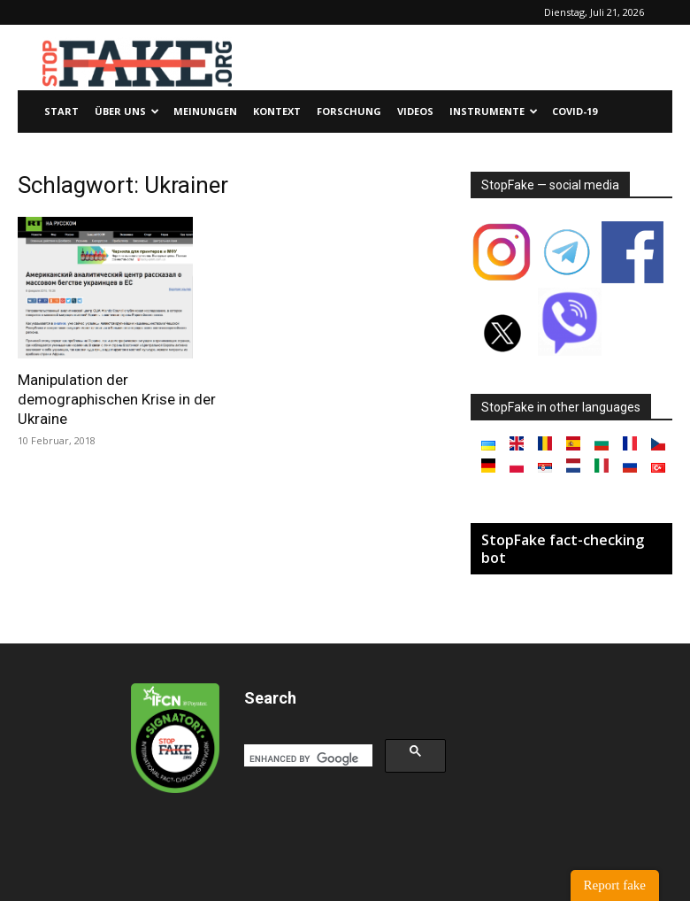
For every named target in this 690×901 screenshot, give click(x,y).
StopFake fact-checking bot (562, 548)
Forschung (349, 111)
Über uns (127, 111)
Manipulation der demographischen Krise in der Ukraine (117, 399)
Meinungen (205, 111)
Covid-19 (574, 111)
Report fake (615, 885)
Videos (415, 111)
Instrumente (493, 111)
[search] (306, 758)
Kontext (277, 111)
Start (61, 111)
